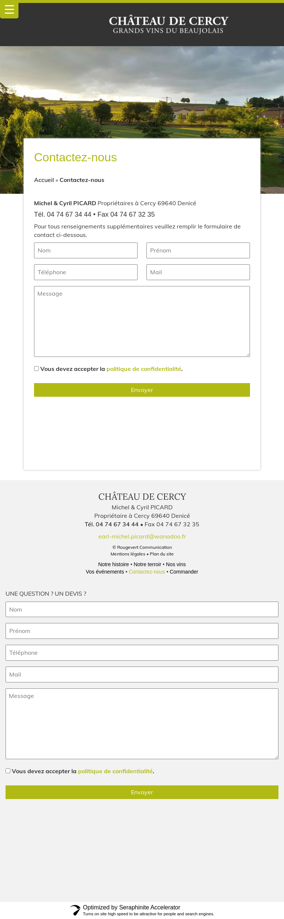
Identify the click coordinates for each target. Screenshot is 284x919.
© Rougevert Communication (142, 547)
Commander (184, 572)
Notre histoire (113, 564)
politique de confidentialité (143, 368)
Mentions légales (128, 554)
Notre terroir (147, 564)
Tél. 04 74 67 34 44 (112, 524)
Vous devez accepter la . (111, 368)
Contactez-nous (147, 572)
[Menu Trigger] (9, 9)
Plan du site (162, 554)
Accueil (44, 179)
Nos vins (176, 564)
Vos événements (105, 572)
